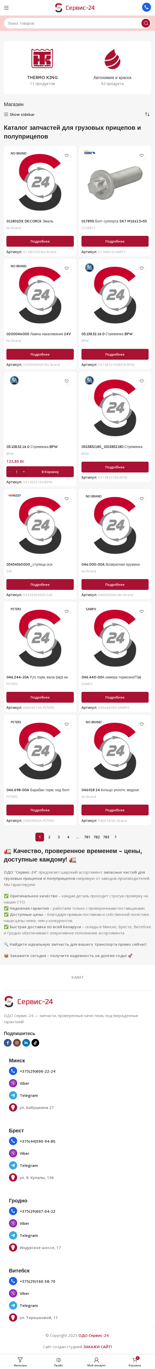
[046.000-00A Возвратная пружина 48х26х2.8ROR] (115, 525)
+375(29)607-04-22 (37, 1211)
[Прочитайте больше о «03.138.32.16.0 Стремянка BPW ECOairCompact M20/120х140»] (115, 354)
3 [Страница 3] (59, 836)
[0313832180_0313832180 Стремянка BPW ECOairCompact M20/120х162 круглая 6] (115, 408)
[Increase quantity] (23, 471)
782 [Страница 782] (97, 836)
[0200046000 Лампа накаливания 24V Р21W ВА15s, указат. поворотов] (40, 295)
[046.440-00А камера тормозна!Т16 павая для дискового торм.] (115, 638)
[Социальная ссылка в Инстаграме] (17, 1043)
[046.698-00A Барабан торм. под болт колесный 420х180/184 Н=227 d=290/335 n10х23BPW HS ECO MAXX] (40, 751)
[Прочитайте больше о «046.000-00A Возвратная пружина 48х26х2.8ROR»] (115, 584)
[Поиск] (77, 23)
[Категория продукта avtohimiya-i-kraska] (112, 67)
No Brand (14, 227)
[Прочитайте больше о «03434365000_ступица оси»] (40, 584)
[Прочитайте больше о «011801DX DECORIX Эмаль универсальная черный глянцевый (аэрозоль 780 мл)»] (40, 241)
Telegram (29, 1095)
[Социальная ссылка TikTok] (35, 1043)
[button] (40, 471)
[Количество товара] (16, 471)
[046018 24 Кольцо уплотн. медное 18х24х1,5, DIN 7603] (115, 751)
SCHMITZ (89, 227)
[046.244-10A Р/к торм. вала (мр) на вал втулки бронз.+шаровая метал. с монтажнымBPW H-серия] (40, 638)
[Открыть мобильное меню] (6, 8)
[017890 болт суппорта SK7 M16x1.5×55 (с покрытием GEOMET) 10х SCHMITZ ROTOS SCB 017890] (115, 182)
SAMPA (87, 683)
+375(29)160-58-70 (37, 1281)
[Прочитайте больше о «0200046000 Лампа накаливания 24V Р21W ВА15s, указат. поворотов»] (40, 354)
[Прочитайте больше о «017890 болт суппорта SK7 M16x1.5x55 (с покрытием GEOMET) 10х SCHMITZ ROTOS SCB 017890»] (115, 241)
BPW (85, 340)
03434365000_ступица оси (31, 564)
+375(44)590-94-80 (37, 1141)
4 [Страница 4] (68, 836)
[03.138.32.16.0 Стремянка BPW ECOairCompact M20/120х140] (115, 295)
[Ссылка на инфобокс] (146, 8)
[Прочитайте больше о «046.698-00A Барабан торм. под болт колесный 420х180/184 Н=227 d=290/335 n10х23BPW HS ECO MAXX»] (40, 810)
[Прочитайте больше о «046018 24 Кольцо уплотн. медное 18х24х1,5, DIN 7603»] (115, 810)
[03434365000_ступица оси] (40, 525)
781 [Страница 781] (87, 836)
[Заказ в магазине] (147, 114)
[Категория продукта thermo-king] (42, 67)
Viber (24, 1083)
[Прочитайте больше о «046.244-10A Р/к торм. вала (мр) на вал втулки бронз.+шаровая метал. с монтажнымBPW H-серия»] (40, 697)
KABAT (77, 977)
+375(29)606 (31, 1071)
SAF (9, 571)
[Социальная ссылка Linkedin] (26, 1043)
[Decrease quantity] (9, 471)
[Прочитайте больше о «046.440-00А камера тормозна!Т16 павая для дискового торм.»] (115, 697)
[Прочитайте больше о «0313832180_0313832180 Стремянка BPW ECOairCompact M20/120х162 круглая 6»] (115, 467)
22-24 (50, 1071)
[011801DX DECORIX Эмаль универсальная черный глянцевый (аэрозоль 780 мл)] (40, 182)
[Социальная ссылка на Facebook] (8, 1043)
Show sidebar (22, 114)
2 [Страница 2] (49, 836)
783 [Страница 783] (106, 836)
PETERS (13, 683)
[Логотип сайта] (78, 7)
